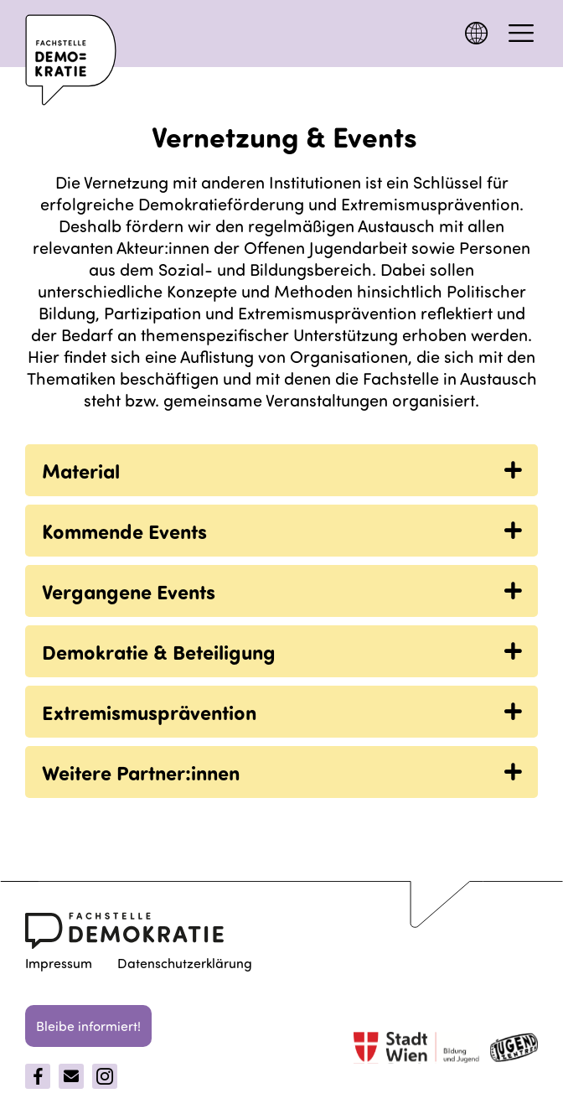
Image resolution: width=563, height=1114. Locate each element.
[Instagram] (104, 1076)
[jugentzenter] (514, 1050)
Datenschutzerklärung (184, 963)
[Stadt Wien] (416, 1050)
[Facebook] (37, 1076)
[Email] (71, 1076)
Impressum (58, 963)
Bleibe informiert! (88, 1025)
